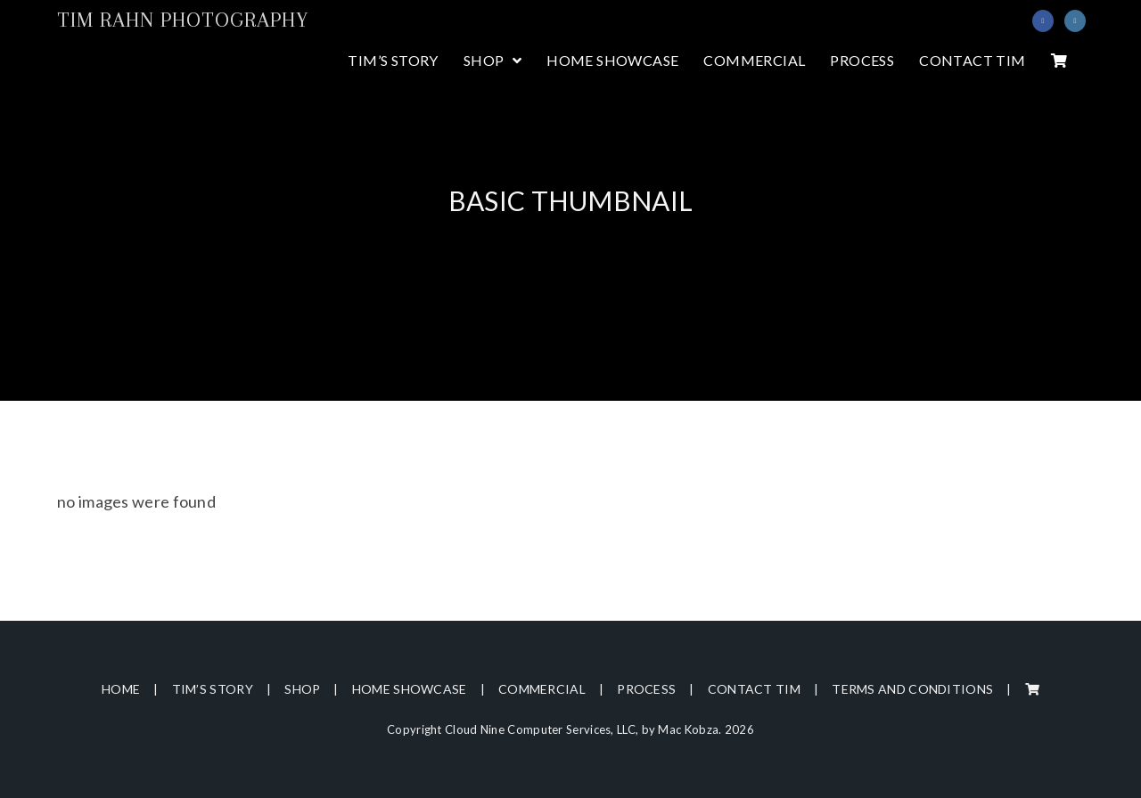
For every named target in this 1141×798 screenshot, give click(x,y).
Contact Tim (754, 688)
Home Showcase (409, 688)
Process (646, 688)
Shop (302, 688)
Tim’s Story (212, 688)
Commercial (542, 688)
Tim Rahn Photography (182, 19)
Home (121, 688)
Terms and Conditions (912, 688)
